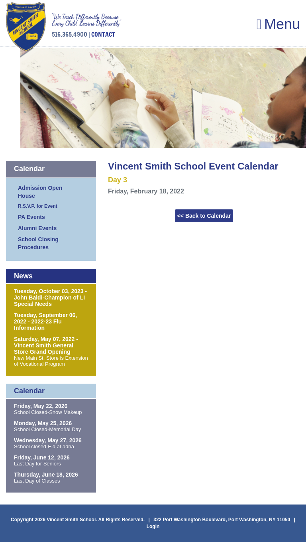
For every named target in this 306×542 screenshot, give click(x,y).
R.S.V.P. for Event (37, 206)
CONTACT (103, 34)
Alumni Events (37, 228)
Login (153, 526)
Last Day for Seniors (37, 464)
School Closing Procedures (38, 243)
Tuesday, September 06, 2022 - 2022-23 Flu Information (45, 321)
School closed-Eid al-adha (44, 446)
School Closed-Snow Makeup (48, 412)
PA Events (31, 217)
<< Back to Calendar (204, 216)
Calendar (29, 169)
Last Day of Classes (37, 481)
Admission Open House (40, 192)
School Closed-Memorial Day (47, 429)
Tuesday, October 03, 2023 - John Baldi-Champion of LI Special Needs (50, 297)
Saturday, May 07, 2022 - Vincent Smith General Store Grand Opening (46, 345)
